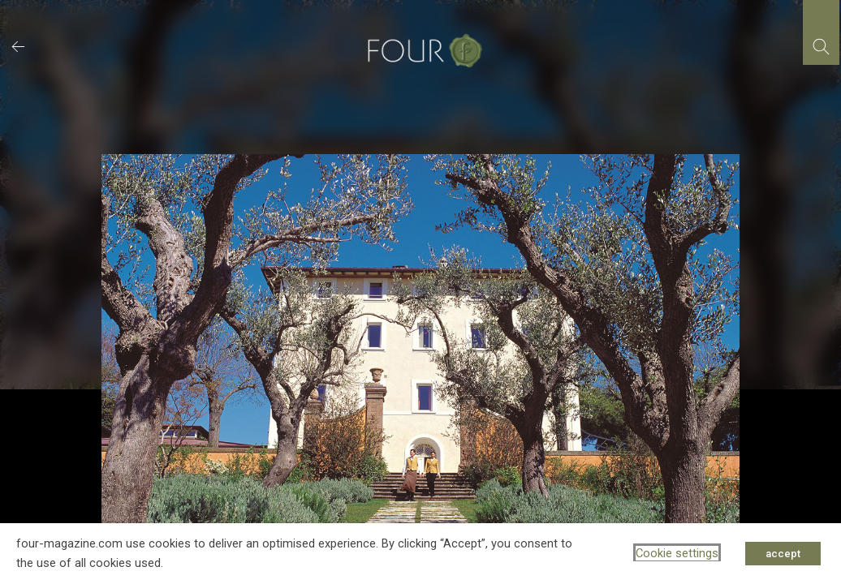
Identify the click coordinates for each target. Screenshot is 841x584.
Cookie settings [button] (677, 553)
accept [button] (783, 554)
